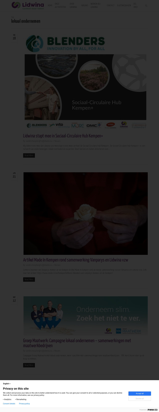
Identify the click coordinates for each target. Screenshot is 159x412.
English (7, 384)
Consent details (9, 404)
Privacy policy (24, 404)
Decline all (140, 399)
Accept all (140, 394)
